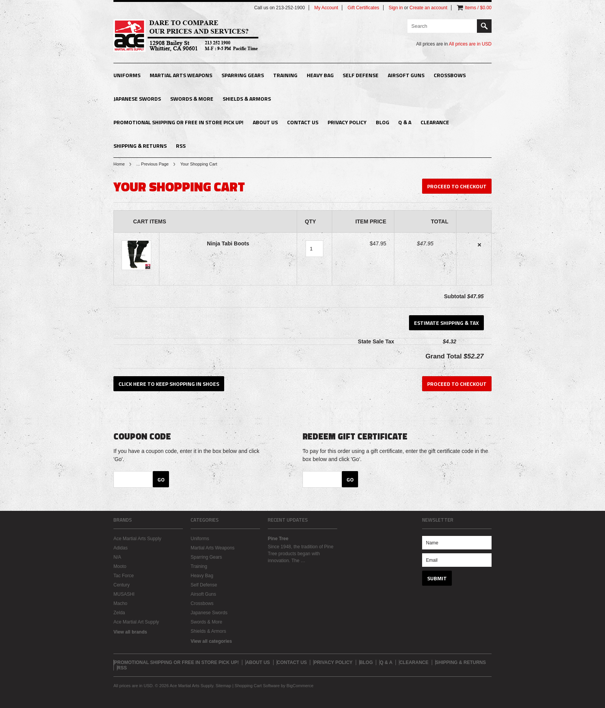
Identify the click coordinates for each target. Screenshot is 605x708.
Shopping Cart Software (257, 685)
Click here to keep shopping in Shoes (168, 384)
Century (121, 585)
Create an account (428, 7)
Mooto (119, 566)
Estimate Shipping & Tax (446, 323)
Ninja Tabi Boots (228, 243)
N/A (117, 557)
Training (285, 75)
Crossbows (450, 75)
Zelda (119, 612)
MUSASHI (124, 594)
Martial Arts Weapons (181, 75)
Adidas (120, 548)
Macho (120, 603)
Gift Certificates (363, 7)
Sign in (396, 7)
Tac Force (123, 575)
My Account (326, 7)
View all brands (130, 632)
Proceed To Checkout (457, 186)
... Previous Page (152, 164)
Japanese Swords (137, 99)
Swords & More (191, 99)
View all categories (211, 641)
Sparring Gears (242, 75)
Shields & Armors (247, 99)
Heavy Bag (320, 75)
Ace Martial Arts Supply (137, 538)
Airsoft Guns (406, 75)
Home (119, 164)
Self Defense (361, 75)
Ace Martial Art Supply (136, 622)
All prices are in (470, 44)
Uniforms (126, 75)
